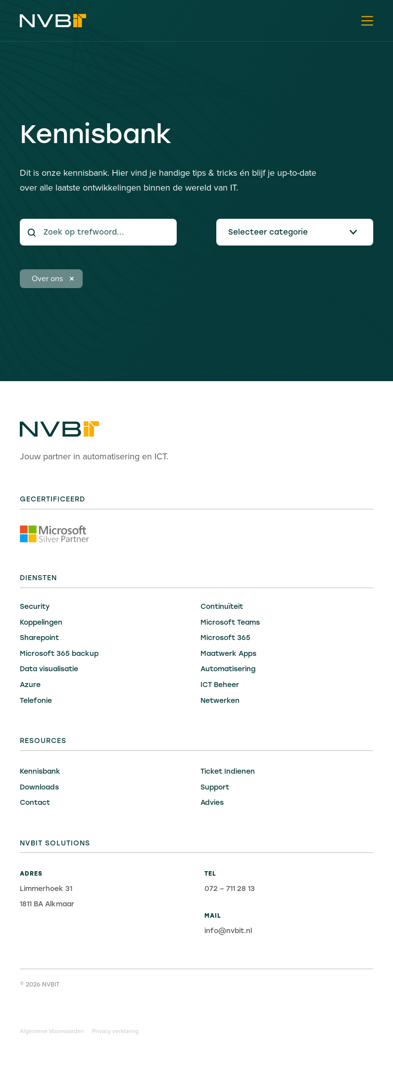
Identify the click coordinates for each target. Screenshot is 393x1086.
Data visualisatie (49, 669)
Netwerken (220, 700)
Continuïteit (221, 606)
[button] (367, 21)
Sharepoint (39, 638)
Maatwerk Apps (228, 653)
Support (214, 787)
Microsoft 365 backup (59, 653)
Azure (30, 685)
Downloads (39, 787)
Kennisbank (40, 771)
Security (34, 606)
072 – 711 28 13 (229, 889)
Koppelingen (41, 622)
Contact (35, 802)
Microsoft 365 (225, 638)
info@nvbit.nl (228, 931)
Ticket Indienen (227, 771)
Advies (212, 802)
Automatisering (227, 669)
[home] (53, 21)
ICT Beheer (219, 685)
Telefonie (36, 700)
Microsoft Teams (230, 622)
